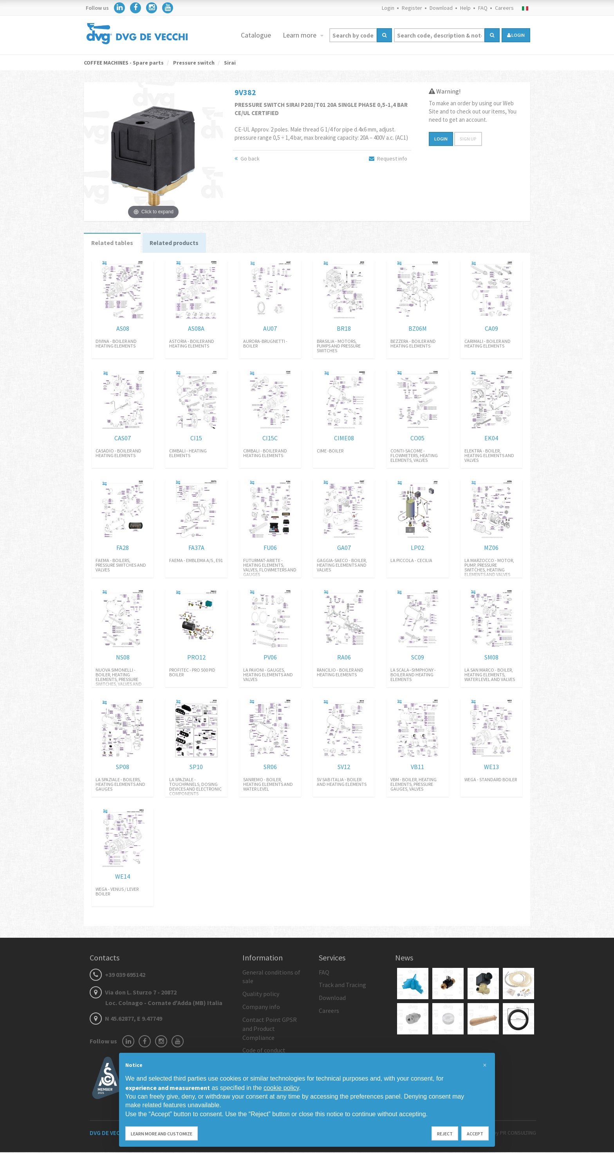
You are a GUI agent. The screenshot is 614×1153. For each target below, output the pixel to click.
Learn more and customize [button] (161, 1134)
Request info (388, 158)
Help (465, 7)
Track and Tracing (342, 986)
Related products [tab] (176, 243)
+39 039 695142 (117, 975)
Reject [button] (445, 1134)
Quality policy (260, 995)
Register (412, 7)
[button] (485, 1065)
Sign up (468, 139)
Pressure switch (193, 62)
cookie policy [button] (281, 1088)
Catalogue (256, 35)
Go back (247, 158)
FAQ (483, 7)
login (516, 35)
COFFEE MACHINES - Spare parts (124, 62)
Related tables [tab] (113, 243)
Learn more (300, 35)
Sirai (229, 62)
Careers (504, 7)
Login (388, 7)
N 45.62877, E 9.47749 (126, 1019)
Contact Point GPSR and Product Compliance (269, 1029)
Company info (261, 1007)
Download (441, 7)
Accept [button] (475, 1134)
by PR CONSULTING (514, 1133)
